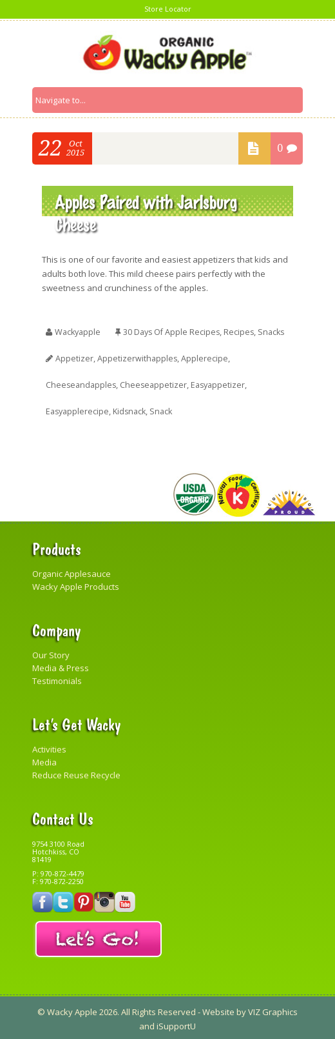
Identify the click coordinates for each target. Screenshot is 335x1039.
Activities (49, 746)
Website (218, 1009)
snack (166, 408)
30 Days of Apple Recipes (175, 331)
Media (44, 759)
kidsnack (133, 408)
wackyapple (79, 331)
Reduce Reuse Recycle (76, 772)
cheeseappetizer (156, 382)
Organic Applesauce (71, 570)
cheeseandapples (82, 382)
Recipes (244, 331)
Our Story (51, 652)
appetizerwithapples (137, 357)
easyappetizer (223, 382)
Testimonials (57, 677)
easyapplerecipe (78, 408)
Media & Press (60, 664)
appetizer (74, 357)
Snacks (278, 331)
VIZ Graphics (272, 1009)
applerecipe (205, 357)
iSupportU (176, 1023)
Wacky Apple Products (75, 583)
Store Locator (167, 9)
